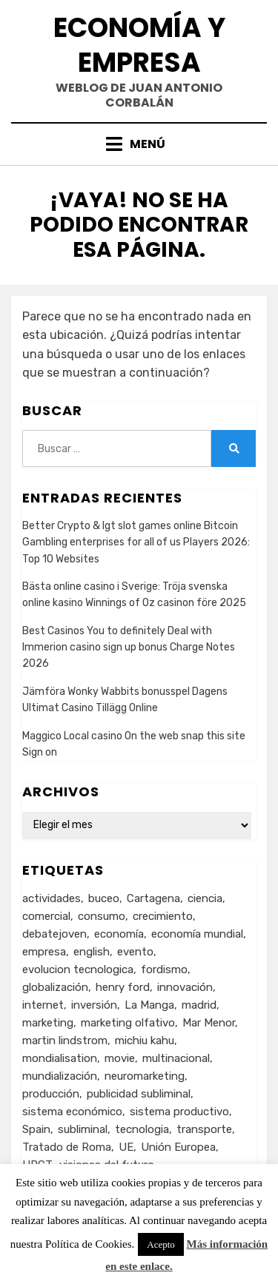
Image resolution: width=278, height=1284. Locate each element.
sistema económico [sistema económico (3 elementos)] (72, 1111)
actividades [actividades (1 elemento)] (51, 898)
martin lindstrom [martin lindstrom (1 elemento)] (64, 1040)
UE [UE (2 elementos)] (126, 1147)
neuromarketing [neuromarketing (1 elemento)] (145, 1076)
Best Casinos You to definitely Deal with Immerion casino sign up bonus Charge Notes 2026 (128, 647)
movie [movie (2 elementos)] (120, 1058)
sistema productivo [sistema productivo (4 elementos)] (179, 1111)
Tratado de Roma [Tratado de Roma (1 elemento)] (66, 1147)
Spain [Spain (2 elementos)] (36, 1129)
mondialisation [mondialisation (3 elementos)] (59, 1058)
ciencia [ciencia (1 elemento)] (205, 898)
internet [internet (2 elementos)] (43, 1005)
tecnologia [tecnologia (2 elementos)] (142, 1129)
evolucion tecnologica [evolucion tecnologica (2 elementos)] (77, 969)
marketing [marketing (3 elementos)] (47, 1022)
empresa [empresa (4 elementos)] (44, 951)
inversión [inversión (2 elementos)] (94, 1005)
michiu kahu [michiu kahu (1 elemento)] (144, 1040)
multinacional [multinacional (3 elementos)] (176, 1058)
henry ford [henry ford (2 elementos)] (123, 987)
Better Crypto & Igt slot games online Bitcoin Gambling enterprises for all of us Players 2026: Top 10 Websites (136, 542)
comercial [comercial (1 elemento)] (46, 916)
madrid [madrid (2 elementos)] (199, 1005)
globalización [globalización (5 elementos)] (55, 987)
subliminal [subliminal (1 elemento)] (82, 1129)
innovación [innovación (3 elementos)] (185, 987)
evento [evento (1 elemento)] (135, 951)
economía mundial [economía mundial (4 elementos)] (197, 934)
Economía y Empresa (139, 45)
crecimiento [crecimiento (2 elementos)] (163, 916)
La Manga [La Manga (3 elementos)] (149, 1005)
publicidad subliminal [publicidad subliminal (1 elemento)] (139, 1093)
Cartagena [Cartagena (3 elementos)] (153, 898)
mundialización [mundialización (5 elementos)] (59, 1076)
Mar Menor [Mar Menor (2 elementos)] (208, 1022)
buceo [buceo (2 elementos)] (103, 898)
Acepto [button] (161, 1244)
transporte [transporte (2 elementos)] (204, 1129)
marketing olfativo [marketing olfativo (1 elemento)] (128, 1022)
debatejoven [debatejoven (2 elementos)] (54, 934)
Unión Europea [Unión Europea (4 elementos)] (178, 1147)
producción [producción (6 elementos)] (50, 1093)
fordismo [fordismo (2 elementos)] (164, 969)
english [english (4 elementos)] (91, 951)
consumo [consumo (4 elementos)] (101, 916)
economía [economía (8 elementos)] (119, 934)
